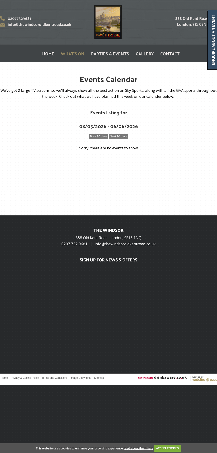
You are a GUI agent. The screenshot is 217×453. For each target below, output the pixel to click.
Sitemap (99, 377)
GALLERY (145, 53)
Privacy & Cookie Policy (25, 377)
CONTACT (170, 53)
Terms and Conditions (55, 377)
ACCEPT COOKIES (167, 448)
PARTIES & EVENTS (110, 53)
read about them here (138, 448)
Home (4, 377)
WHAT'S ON (72, 53)
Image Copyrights (80, 377)
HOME (48, 53)
